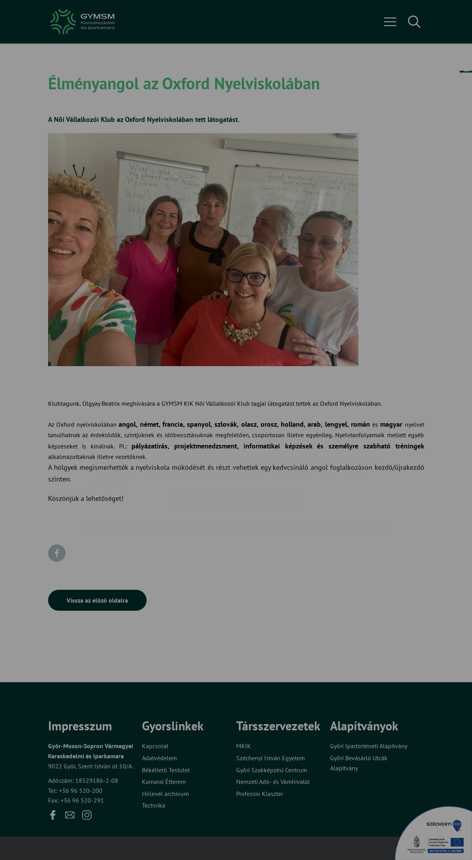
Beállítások (266, 455)
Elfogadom (204, 455)
